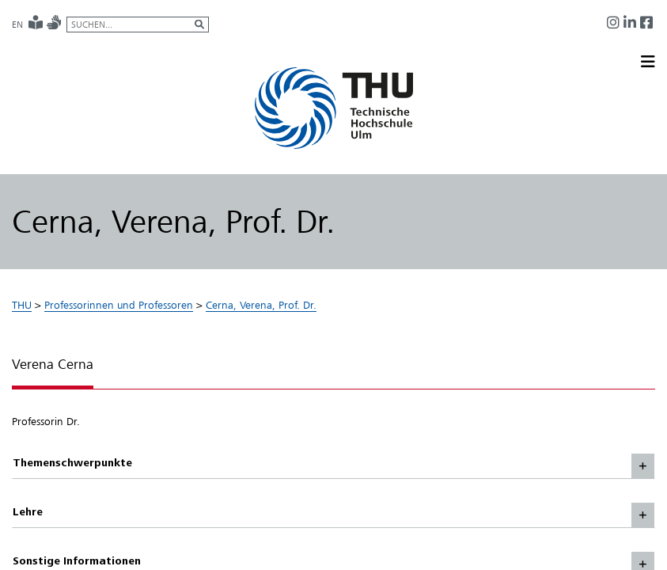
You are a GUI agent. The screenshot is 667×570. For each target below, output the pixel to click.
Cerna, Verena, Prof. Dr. (261, 304)
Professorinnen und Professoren (118, 304)
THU (22, 304)
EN (17, 24)
